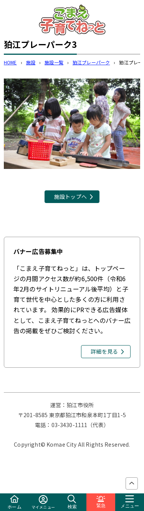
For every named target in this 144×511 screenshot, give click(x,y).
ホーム (14, 502)
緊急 (101, 502)
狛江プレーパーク (91, 62)
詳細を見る (104, 351)
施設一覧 (54, 62)
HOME (10, 62)
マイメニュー (43, 502)
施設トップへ (70, 196)
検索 (72, 502)
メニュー (130, 502)
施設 (30, 62)
